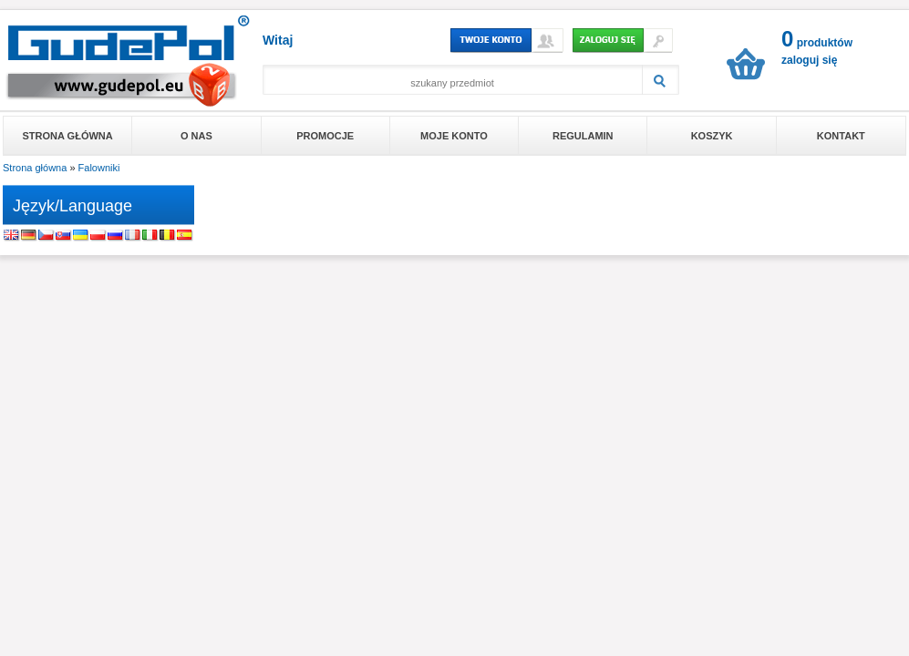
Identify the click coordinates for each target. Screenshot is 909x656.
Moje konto (454, 135)
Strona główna (68, 135)
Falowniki (99, 167)
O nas (196, 135)
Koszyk (712, 135)
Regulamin (583, 135)
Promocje (325, 135)
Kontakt (841, 135)
